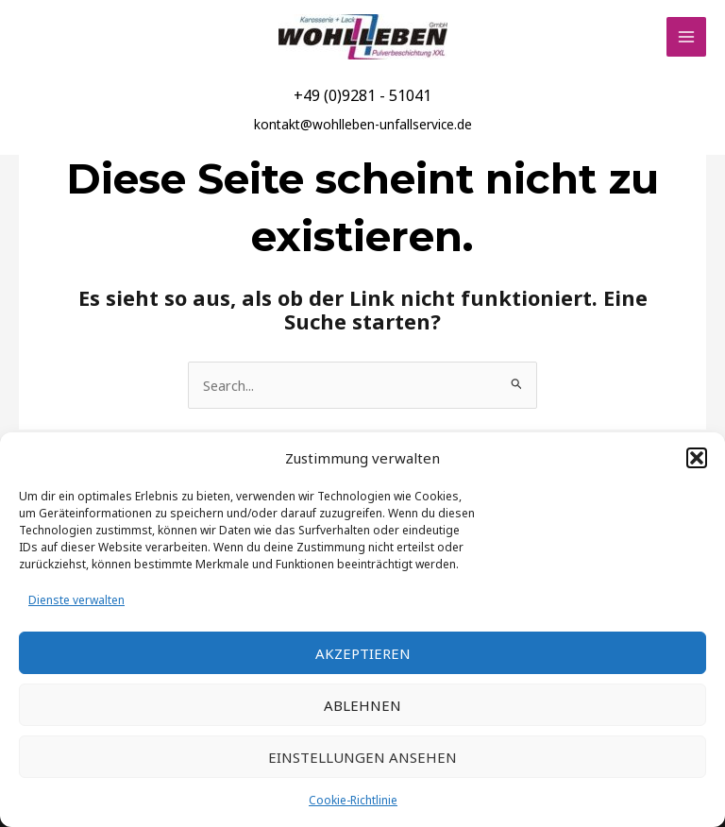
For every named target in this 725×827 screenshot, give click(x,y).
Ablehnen (362, 705)
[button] (696, 457)
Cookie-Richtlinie (353, 800)
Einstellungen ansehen (362, 757)
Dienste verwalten (76, 600)
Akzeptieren (363, 653)
